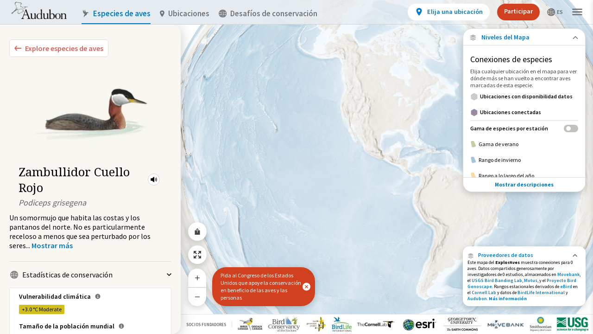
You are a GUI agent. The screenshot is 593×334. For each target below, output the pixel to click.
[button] (154, 179)
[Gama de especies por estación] (524, 128)
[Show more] (52, 245)
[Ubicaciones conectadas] (524, 112)
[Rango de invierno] (524, 160)
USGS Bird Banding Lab (497, 280)
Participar (518, 11)
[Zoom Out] (197, 296)
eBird (566, 286)
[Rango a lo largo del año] (524, 176)
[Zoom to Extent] (197, 254)
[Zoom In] (197, 278)
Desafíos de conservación (268, 14)
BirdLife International (541, 292)
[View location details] (449, 12)
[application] (296, 167)
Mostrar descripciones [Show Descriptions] (524, 184)
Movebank (568, 274)
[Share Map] (197, 231)
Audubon (477, 298)
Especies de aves (116, 14)
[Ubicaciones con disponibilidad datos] (524, 96)
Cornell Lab (484, 292)
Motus (530, 280)
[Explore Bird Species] (58, 48)
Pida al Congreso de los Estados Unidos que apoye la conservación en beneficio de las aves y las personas (261, 286)
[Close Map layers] (524, 37)
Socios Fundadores (206, 324)
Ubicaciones (184, 14)
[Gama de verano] (524, 144)
